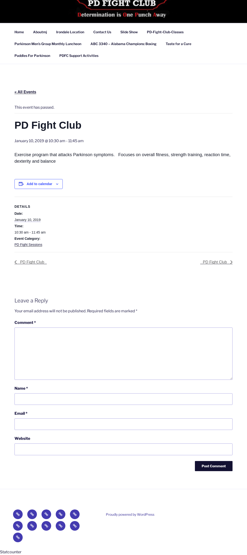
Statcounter (10, 552)
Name (21, 388)
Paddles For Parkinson (32, 55)
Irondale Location (70, 32)
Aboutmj (40, 32)
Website (22, 438)
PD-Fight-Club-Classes (165, 32)
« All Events (25, 92)
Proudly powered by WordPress (130, 514)
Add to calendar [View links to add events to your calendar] (39, 184)
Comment (25, 322)
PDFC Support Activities (78, 55)
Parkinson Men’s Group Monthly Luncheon (47, 44)
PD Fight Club (31, 262)
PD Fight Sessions (28, 245)
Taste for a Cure (178, 44)
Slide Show (129, 32)
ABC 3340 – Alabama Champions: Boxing (123, 44)
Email (20, 413)
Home (19, 32)
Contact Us (102, 32)
